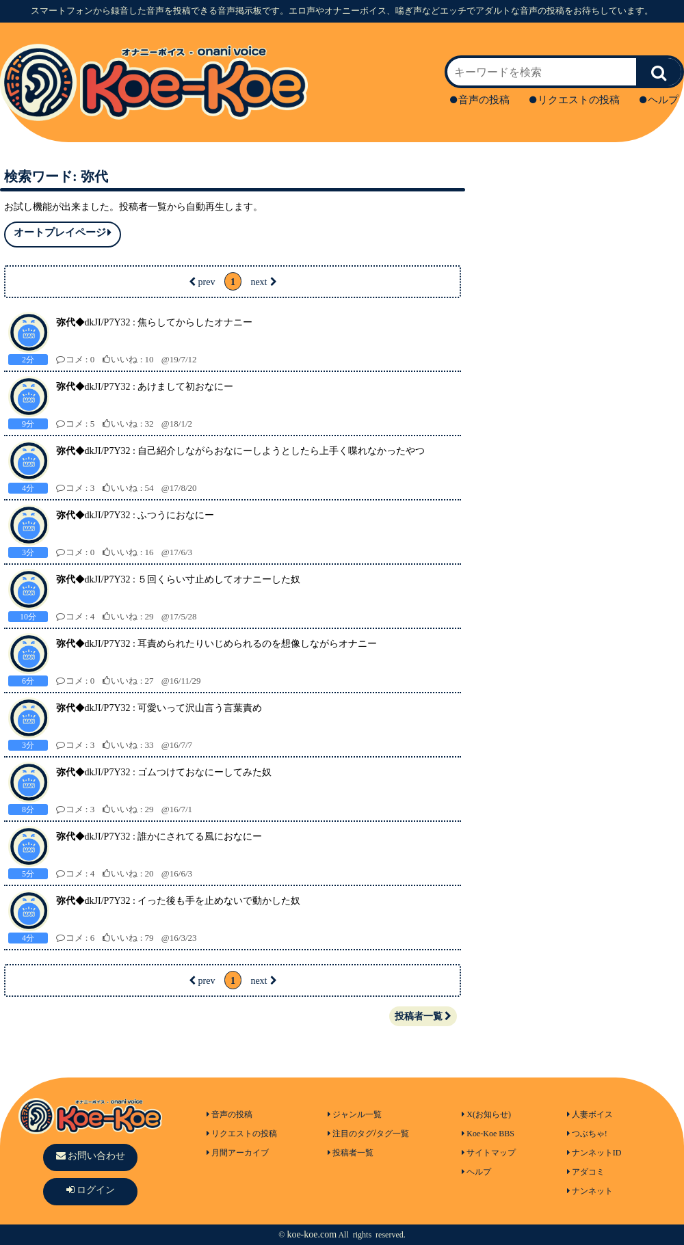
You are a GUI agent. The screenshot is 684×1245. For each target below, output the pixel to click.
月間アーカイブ (238, 1152)
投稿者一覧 (423, 1016)
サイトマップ (489, 1152)
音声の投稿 (480, 99)
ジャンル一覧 (355, 1114)
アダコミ (586, 1172)
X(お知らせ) (486, 1114)
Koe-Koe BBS (488, 1133)
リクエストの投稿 (574, 99)
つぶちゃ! (587, 1133)
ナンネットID (594, 1152)
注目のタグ (350, 1133)
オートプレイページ (62, 232)
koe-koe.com (312, 1234)
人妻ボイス (590, 1114)
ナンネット (590, 1191)
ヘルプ (659, 99)
